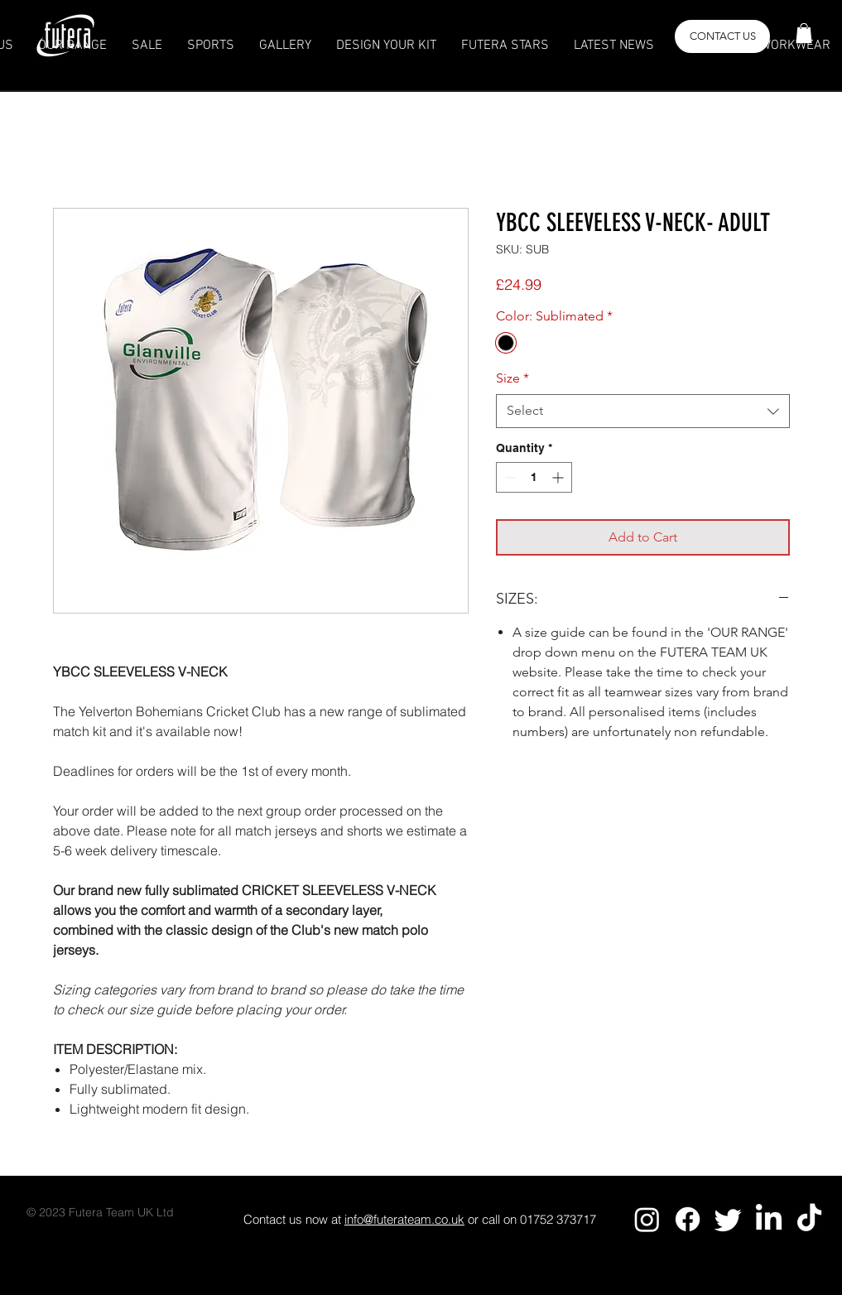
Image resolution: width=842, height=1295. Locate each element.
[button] (804, 33)
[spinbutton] (534, 477)
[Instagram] (647, 1219)
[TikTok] (809, 1219)
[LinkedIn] (769, 1219)
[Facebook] (687, 1219)
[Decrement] (508, 477)
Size (512, 378)
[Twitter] (728, 1219)
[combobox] (643, 410)
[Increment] (559, 477)
